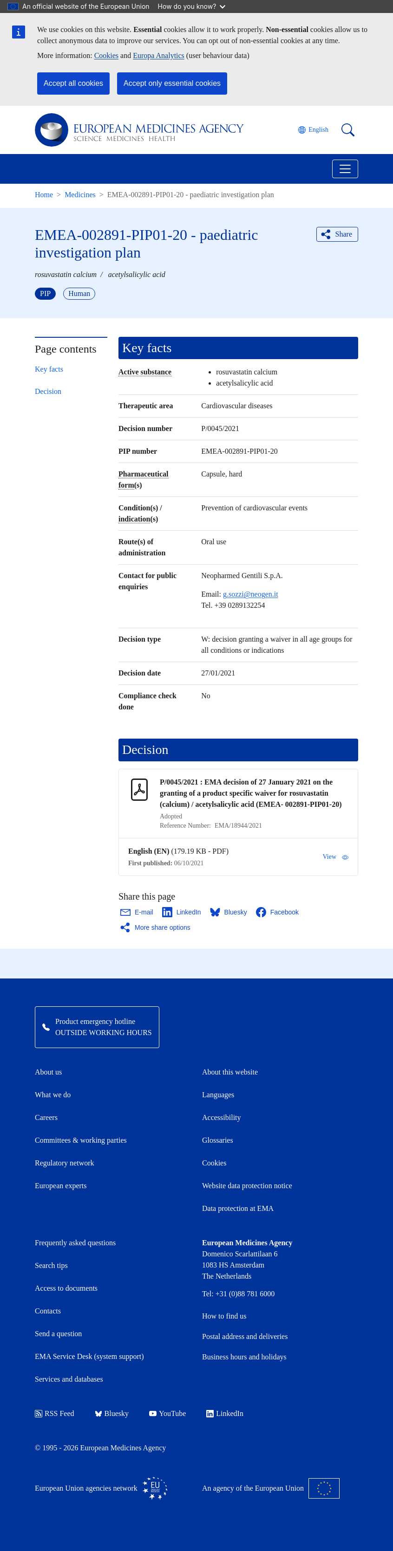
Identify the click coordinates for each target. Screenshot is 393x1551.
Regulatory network (64, 1163)
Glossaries (217, 1140)
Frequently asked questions (75, 1243)
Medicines (80, 195)
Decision (48, 391)
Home (44, 195)
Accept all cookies (73, 83)
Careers (46, 1117)
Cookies (106, 55)
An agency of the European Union (271, 1488)
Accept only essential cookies (172, 83)
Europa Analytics (158, 55)
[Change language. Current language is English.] (313, 129)
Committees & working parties (81, 1140)
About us (48, 1072)
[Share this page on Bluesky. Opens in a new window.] (229, 912)
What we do (53, 1095)
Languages (218, 1095)
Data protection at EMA (238, 1208)
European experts (61, 1186)
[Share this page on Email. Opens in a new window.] (137, 912)
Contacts (48, 1311)
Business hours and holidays (244, 1357)
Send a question (58, 1334)
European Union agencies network (101, 1488)
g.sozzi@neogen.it (250, 594)
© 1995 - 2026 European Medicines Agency (100, 1448)
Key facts (49, 369)
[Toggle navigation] (345, 169)
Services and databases (69, 1379)
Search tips (51, 1265)
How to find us (224, 1316)
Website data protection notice (247, 1186)
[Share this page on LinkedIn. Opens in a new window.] (182, 912)
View (335, 857)
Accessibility (221, 1117)
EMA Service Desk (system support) (89, 1356)
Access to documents (66, 1288)
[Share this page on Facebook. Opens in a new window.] (277, 912)
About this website (230, 1072)
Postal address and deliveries (245, 1336)
